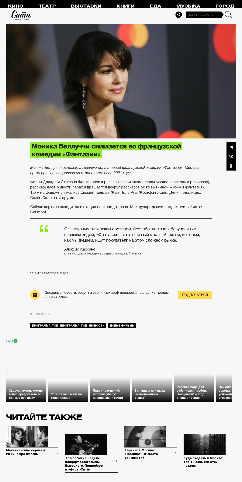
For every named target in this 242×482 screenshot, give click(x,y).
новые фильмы (122, 325)
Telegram (231, 147)
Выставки (86, 6)
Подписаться (195, 295)
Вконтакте (231, 156)
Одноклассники (231, 166)
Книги (125, 6)
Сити (21, 14)
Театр (47, 6)
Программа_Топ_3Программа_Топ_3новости (68, 325)
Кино (15, 6)
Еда (155, 6)
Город (224, 6)
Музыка (188, 6)
